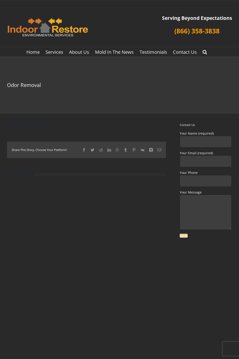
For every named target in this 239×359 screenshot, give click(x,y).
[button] (205, 52)
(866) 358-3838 (197, 30)
